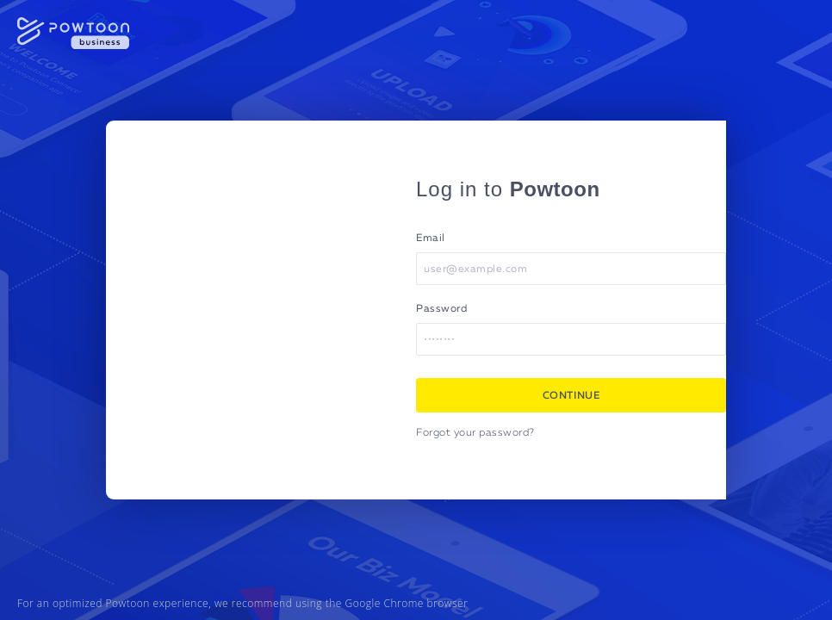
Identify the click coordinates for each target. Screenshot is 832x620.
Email (430, 238)
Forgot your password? (475, 433)
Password (441, 309)
